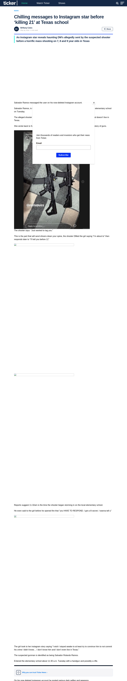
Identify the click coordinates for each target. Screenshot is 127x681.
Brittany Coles (26, 28)
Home (24, 3)
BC (16, 29)
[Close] (94, 103)
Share (107, 29)
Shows (61, 3)
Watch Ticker (43, 3)
